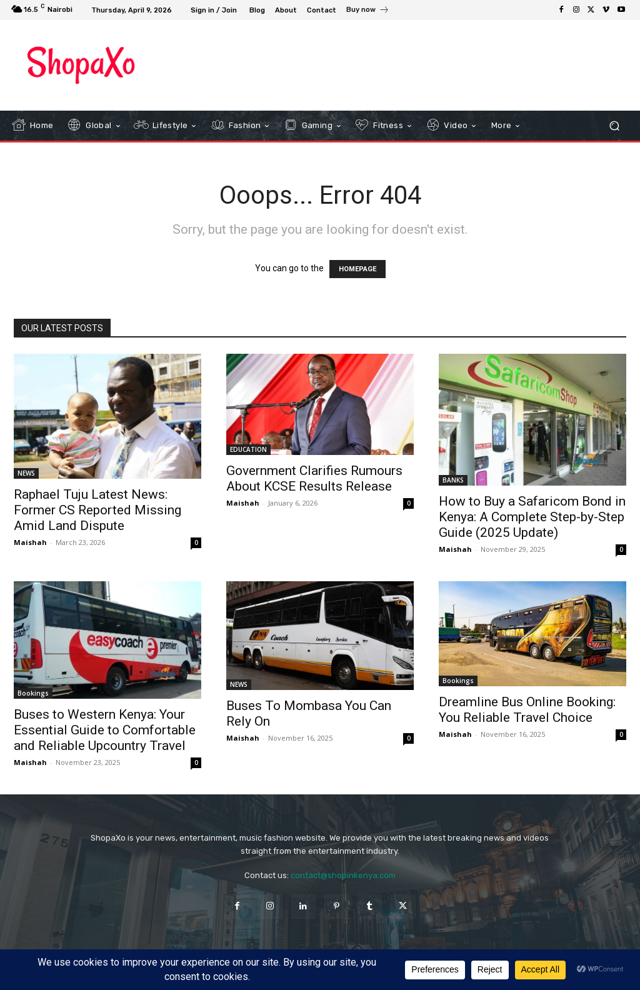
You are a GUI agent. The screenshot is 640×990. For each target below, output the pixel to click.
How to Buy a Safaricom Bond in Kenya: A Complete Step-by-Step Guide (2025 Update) (532, 517)
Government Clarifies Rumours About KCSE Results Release (314, 478)
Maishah (30, 542)
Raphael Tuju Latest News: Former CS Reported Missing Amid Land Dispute (97, 510)
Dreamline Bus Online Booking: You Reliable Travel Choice (527, 709)
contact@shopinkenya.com (343, 875)
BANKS (453, 480)
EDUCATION (248, 449)
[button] (614, 125)
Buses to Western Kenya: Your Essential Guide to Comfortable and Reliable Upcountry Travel (105, 730)
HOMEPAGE (357, 269)
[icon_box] (367, 11)
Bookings (33, 693)
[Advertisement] (313, 65)
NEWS (26, 473)
